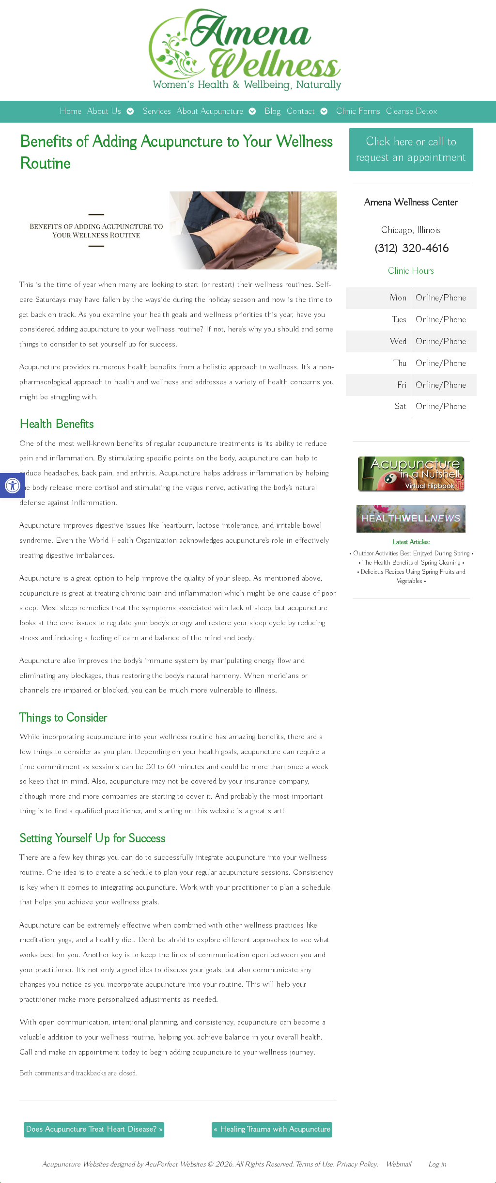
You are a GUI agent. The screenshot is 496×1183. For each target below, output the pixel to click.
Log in (437, 1164)
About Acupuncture (210, 111)
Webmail (398, 1164)
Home (70, 111)
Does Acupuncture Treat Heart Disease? (94, 1129)
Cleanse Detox (411, 111)
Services (156, 111)
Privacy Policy (356, 1164)
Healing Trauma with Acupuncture (272, 1129)
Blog (272, 111)
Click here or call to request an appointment (411, 149)
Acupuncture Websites (75, 1164)
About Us (104, 111)
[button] (12, 485)
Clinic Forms (358, 111)
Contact (301, 111)
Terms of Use (314, 1164)
